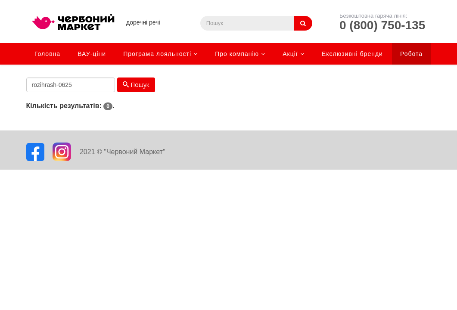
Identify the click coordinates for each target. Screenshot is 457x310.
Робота (411, 53)
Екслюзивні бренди (352, 53)
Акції (290, 53)
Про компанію (237, 53)
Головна (47, 53)
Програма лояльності (157, 53)
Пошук (136, 85)
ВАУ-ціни (92, 53)
